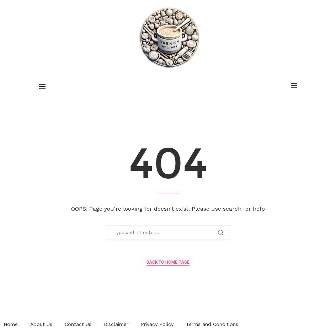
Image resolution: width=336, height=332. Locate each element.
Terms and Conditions (212, 324)
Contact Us (78, 324)
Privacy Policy (157, 324)
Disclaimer (116, 324)
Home (11, 324)
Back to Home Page (168, 262)
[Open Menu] (42, 86)
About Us (41, 324)
